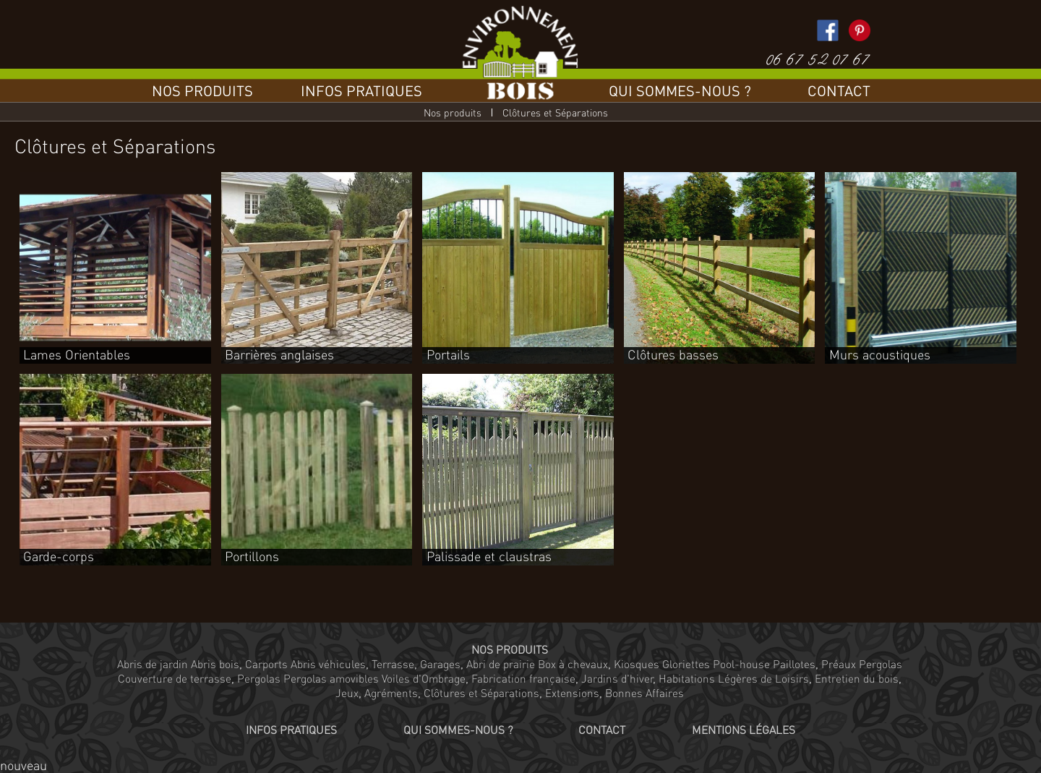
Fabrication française (523, 678)
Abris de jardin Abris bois (178, 664)
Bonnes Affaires (644, 693)
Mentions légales (743, 729)
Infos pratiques (361, 90)
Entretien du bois (857, 678)
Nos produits (202, 90)
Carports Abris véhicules (305, 664)
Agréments (391, 693)
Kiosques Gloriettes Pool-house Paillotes (714, 664)
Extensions (572, 693)
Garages (440, 664)
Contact (838, 90)
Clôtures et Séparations (481, 693)
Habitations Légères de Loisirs (734, 678)
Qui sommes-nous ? (680, 90)
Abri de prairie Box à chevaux (537, 664)
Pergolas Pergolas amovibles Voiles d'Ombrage (351, 678)
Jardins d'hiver (617, 678)
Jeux (347, 693)
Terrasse (393, 664)
